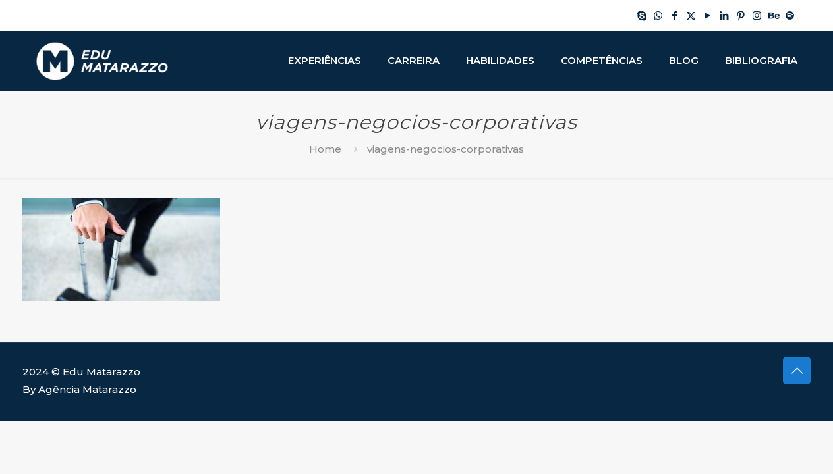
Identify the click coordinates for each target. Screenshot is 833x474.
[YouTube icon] (707, 15)
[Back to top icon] (797, 370)
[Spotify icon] (790, 15)
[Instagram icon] (757, 15)
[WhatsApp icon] (658, 15)
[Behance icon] (773, 15)
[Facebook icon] (674, 15)
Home (325, 149)
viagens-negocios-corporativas (445, 149)
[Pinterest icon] (740, 15)
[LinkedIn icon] (724, 15)
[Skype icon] (641, 15)
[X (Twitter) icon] (691, 15)
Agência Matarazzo (87, 389)
